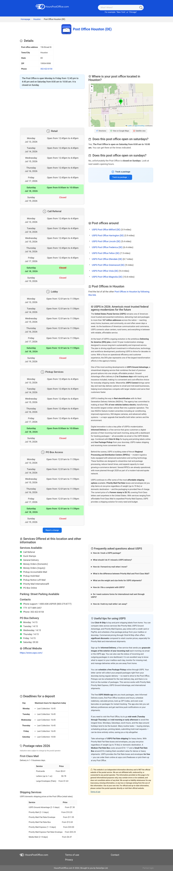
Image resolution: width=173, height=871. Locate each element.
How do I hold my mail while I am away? (110, 604)
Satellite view (139, 131)
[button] (120, 102)
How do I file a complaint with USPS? (109, 587)
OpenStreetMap (139, 126)
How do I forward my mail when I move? (110, 567)
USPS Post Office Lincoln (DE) (106, 241)
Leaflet (129, 126)
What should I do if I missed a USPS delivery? (112, 560)
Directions (101, 131)
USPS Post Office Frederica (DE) (107, 247)
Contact (115, 854)
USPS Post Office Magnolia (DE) (107, 277)
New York (121, 12)
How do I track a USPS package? (107, 553)
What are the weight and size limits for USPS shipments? (117, 580)
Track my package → (120, 177)
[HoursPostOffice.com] (52, 6)
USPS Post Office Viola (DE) (105, 271)
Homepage (25, 19)
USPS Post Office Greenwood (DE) (108, 265)
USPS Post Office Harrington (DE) (108, 235)
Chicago (132, 12)
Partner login (148, 868)
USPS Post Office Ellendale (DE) (107, 259)
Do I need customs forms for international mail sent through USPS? (117, 595)
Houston (37, 19)
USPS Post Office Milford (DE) (106, 229)
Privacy (69, 859)
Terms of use (95, 792)
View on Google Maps (119, 131)
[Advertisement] (52, 107)
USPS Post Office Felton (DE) (105, 253)
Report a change (52, 530)
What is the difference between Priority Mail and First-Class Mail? (121, 573)
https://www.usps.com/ (31, 653)
